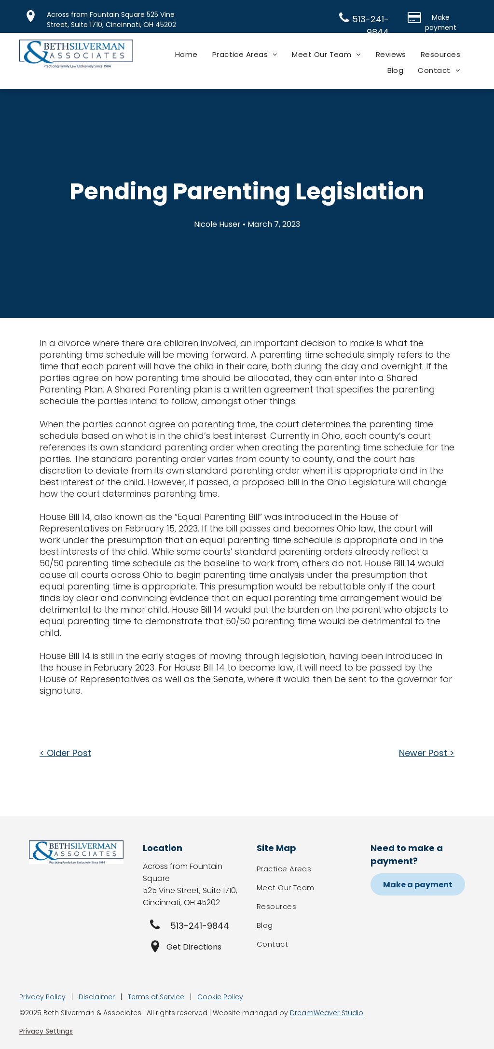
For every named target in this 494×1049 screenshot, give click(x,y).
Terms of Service (156, 997)
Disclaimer (97, 997)
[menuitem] (186, 54)
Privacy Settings (46, 1031)
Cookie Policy (220, 997)
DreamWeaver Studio (326, 1013)
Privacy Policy (42, 997)
